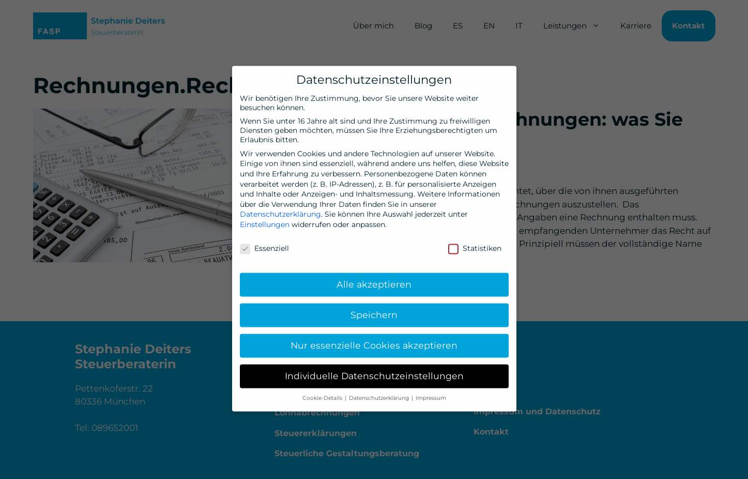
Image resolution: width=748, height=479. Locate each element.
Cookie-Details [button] (323, 392)
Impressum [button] (431, 392)
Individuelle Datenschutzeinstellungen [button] (374, 370)
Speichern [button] (374, 309)
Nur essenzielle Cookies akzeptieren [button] (374, 339)
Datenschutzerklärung (280, 208)
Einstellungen (264, 218)
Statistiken (474, 242)
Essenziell (264, 242)
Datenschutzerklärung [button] (379, 392)
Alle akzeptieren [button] (374, 278)
